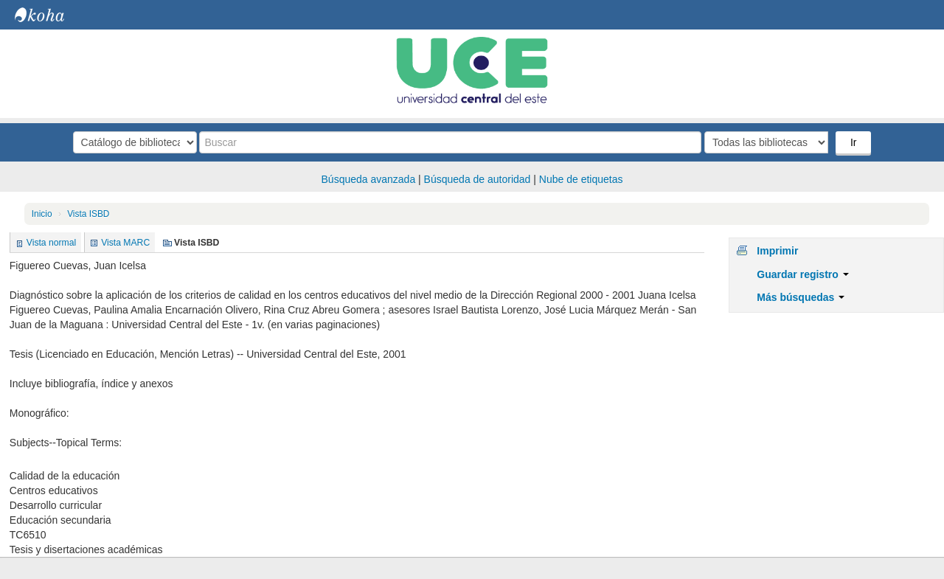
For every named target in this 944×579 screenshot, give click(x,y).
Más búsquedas (800, 297)
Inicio (42, 214)
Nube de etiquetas (581, 179)
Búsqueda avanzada (369, 179)
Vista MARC (125, 243)
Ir (853, 142)
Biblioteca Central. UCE (51, 15)
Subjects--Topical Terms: (66, 442)
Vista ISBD (88, 214)
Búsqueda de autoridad (477, 179)
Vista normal (51, 243)
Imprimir (777, 251)
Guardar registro (802, 274)
